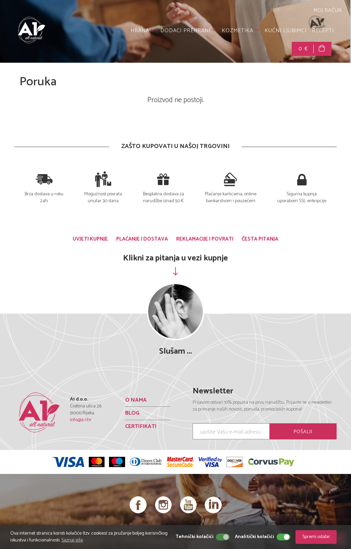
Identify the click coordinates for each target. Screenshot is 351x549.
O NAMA (136, 399)
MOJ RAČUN (327, 10)
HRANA (143, 30)
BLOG (132, 413)
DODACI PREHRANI (188, 30)
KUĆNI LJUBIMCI (285, 30)
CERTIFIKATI (141, 426)
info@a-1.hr (81, 420)
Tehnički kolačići (195, 537)
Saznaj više (72, 540)
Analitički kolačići (254, 537)
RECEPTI (323, 30)
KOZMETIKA (240, 30)
